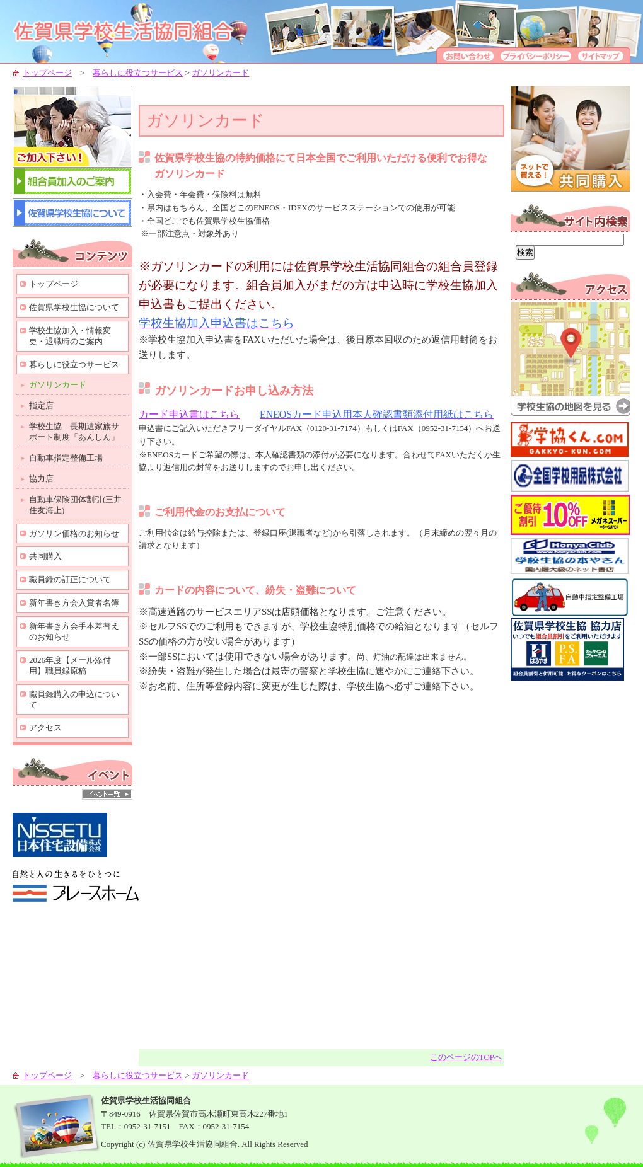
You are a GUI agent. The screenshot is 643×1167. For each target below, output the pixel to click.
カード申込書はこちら (189, 414)
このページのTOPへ (466, 1057)
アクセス (45, 727)
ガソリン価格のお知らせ (74, 533)
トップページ (47, 73)
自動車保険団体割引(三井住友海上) (75, 505)
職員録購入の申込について (74, 699)
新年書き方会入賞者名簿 (74, 602)
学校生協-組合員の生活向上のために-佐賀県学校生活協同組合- (139, 31)
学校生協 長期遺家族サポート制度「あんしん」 (74, 432)
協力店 (41, 478)
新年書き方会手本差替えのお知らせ (74, 631)
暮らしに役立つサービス (138, 73)
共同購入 (45, 556)
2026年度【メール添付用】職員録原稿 (70, 665)
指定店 (41, 405)
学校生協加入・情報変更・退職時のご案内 (70, 336)
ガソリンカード (220, 73)
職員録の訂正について (70, 579)
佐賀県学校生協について (74, 307)
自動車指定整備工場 (66, 458)
